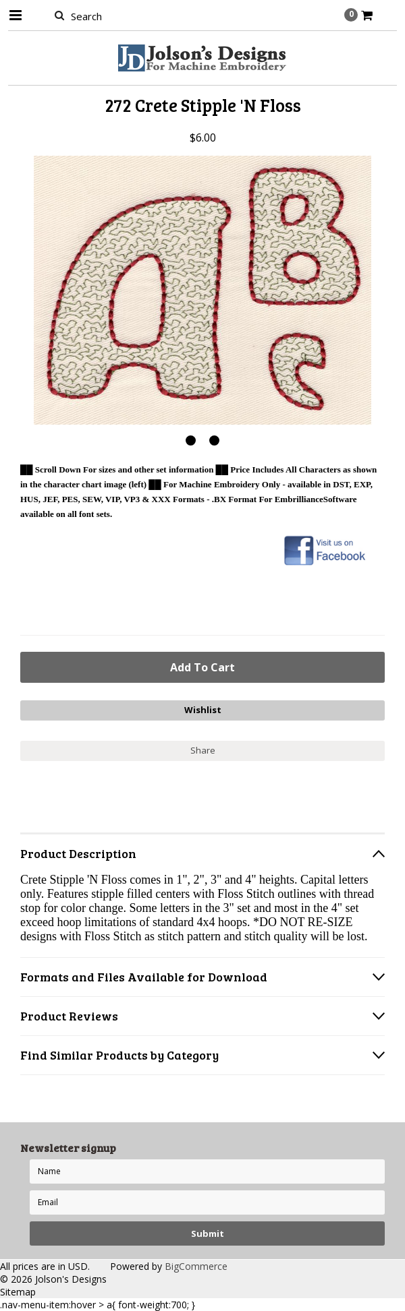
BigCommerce (196, 1266)
